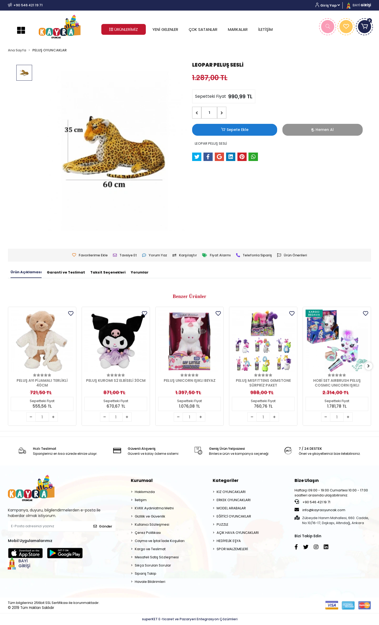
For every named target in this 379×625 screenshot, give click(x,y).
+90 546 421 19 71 (312, 502)
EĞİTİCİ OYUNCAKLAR (234, 516)
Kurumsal (142, 480)
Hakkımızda (145, 491)
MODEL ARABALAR (231, 508)
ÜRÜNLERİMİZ (123, 29)
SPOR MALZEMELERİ (232, 548)
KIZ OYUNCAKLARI (231, 491)
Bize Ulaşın (307, 480)
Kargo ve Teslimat (150, 548)
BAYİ (358, 5)
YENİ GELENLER (165, 29)
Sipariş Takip (145, 573)
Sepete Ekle (209, 130)
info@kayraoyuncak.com (320, 509)
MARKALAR (238, 29)
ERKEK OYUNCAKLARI (234, 499)
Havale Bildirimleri (150, 581)
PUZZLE (222, 524)
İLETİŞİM (265, 29)
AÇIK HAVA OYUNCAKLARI (238, 532)
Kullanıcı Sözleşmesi (152, 524)
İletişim (141, 499)
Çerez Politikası (148, 532)
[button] (330, 5)
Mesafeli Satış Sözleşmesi (157, 557)
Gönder (102, 526)
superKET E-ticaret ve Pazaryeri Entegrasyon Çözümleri (189, 619)
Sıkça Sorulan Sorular (153, 565)
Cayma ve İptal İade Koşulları (159, 540)
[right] (371, 366)
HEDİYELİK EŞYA (229, 540)
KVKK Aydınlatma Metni (154, 508)
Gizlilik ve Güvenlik (150, 516)
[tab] (26, 272)
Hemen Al (246, 129)
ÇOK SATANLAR (203, 29)
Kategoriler (225, 480)
